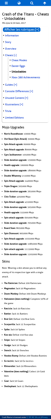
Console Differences (17, 91)
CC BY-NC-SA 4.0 (33, 417)
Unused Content (14, 98)
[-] (15, 55)
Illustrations (12, 104)
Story (8, 42)
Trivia (8, 111)
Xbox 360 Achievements (26, 77)
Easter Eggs (18, 66)
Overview (10, 48)
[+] (15, 84)
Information (12, 35)
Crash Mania (7, 417)
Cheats (9, 55)
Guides (9, 84)
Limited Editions (14, 117)
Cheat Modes (19, 60)
